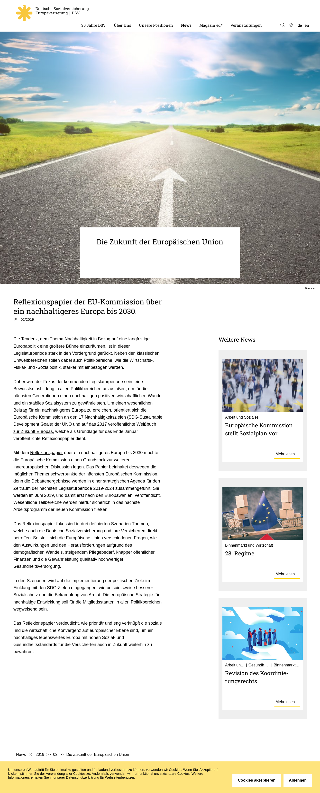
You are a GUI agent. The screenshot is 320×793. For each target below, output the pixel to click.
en (307, 25)
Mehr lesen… (287, 454)
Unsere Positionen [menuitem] (156, 25)
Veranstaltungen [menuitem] (246, 25)
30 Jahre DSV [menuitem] (93, 25)
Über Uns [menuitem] (122, 25)
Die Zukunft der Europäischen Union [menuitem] (97, 754)
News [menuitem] (186, 25)
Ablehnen (298, 780)
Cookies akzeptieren (256, 780)
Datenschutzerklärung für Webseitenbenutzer (100, 777)
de (300, 25)
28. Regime (239, 553)
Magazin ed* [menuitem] (210, 25)
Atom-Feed (290, 25)
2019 (40, 754)
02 (55, 754)
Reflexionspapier (46, 452)
